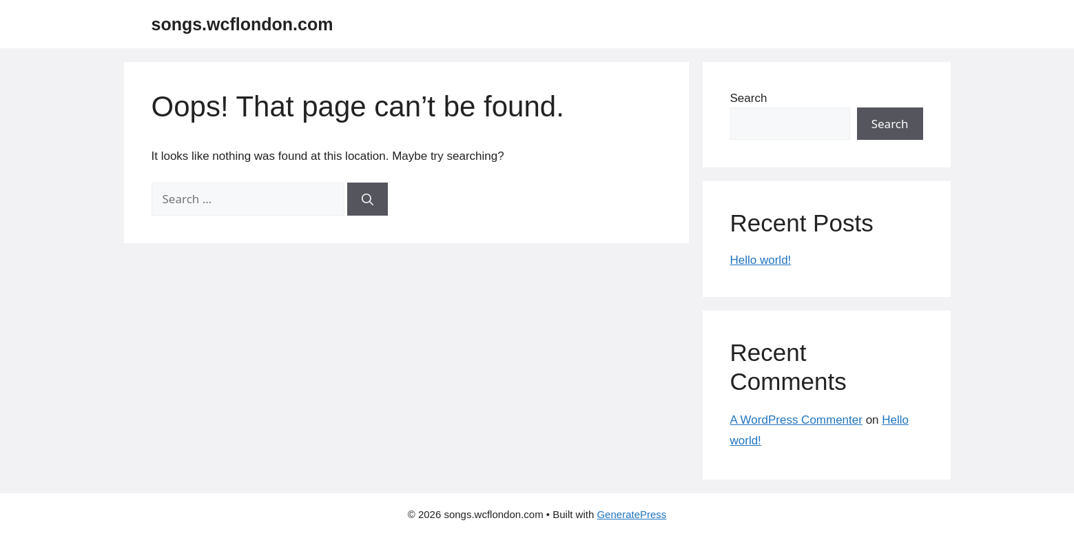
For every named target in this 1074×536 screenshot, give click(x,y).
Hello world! (761, 260)
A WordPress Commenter (796, 419)
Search (748, 98)
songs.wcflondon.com (242, 24)
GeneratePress (631, 514)
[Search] (367, 199)
